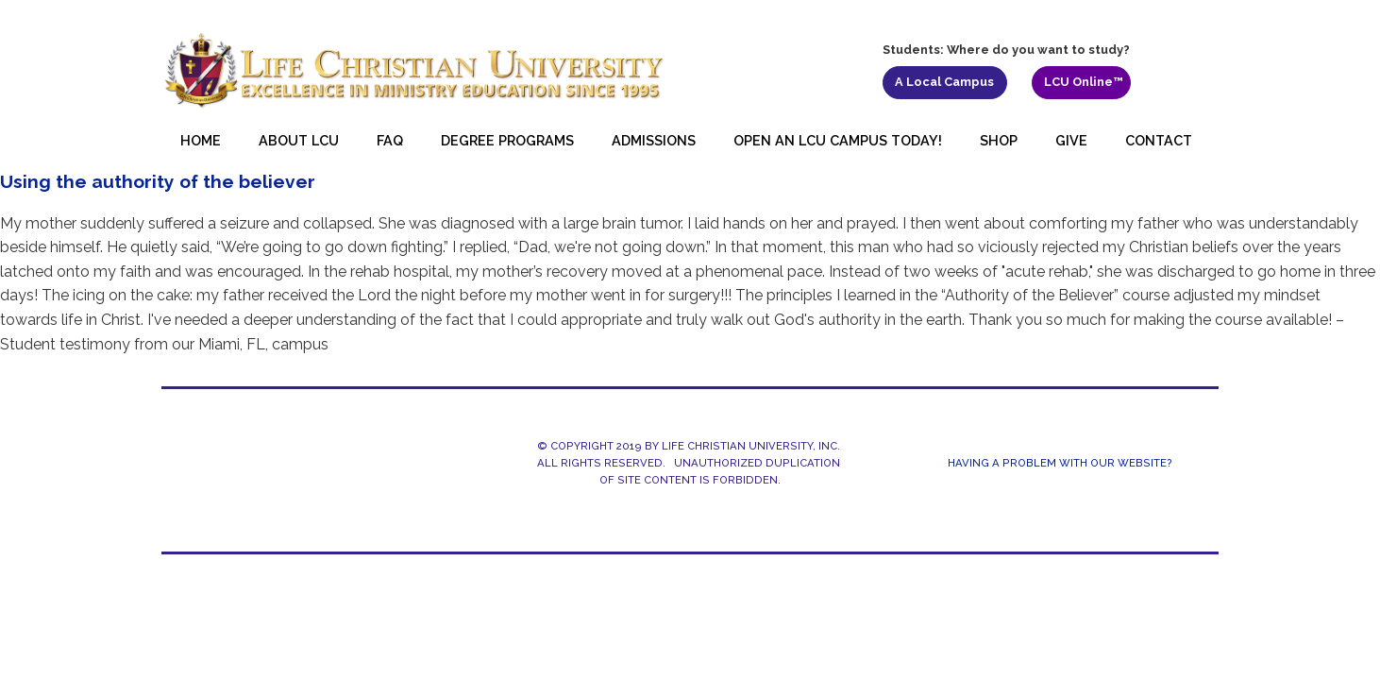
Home (200, 140)
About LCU (299, 140)
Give (1071, 140)
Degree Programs (507, 140)
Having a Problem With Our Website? (1060, 463)
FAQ (390, 140)
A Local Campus (944, 82)
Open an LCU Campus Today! (837, 140)
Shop (999, 140)
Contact (1158, 140)
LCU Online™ (1083, 82)
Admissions (654, 140)
